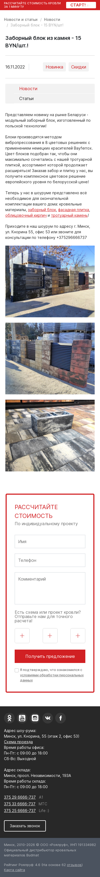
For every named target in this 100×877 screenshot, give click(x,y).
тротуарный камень (69, 215)
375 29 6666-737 (20, 797)
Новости (52, 19)
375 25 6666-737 (20, 810)
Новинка (54, 67)
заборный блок (42, 209)
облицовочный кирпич (26, 215)
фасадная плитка (73, 209)
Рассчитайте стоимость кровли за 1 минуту (32, 5)
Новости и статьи (21, 19)
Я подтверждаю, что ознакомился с (52, 675)
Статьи (26, 98)
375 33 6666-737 (19, 804)
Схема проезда (18, 741)
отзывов (74, 865)
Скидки (78, 67)
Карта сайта (14, 870)
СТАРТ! (80, 4)
